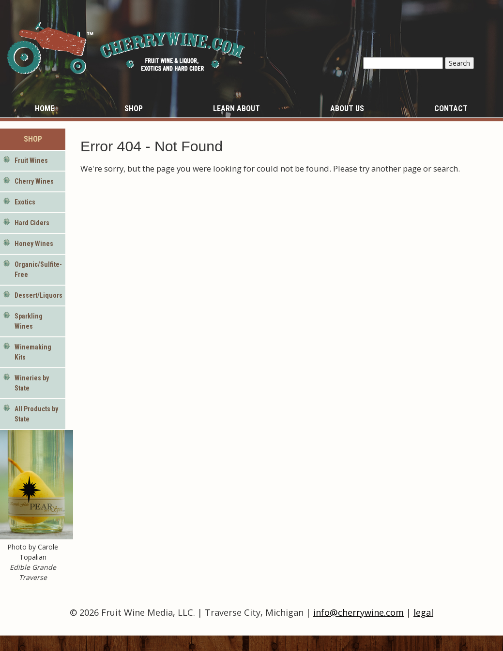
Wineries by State (32, 383)
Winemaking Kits (33, 352)
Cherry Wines (34, 181)
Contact (451, 108)
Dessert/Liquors (38, 295)
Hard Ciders (32, 223)
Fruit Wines (31, 160)
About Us (347, 108)
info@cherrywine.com (358, 612)
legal (423, 612)
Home (44, 108)
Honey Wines (34, 243)
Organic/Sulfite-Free (38, 269)
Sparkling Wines (29, 321)
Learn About (236, 108)
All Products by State (36, 414)
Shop (133, 108)
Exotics (25, 202)
